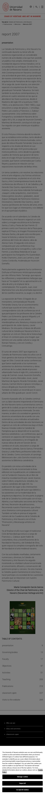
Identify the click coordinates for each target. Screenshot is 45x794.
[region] (22, 770)
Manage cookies (22, 777)
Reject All (22, 783)
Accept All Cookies (22, 790)
